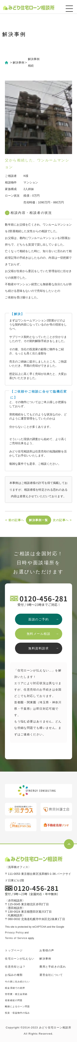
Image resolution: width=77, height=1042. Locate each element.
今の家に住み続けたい (17, 981)
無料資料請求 (38, 648)
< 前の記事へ (14, 520)
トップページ (14, 950)
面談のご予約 (38, 619)
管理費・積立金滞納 (16, 994)
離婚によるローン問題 (17, 1006)
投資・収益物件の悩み (17, 1013)
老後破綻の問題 (13, 1000)
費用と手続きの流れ (52, 966)
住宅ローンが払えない (19, 958)
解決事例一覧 (38, 520)
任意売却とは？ (15, 966)
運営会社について (51, 974)
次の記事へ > (62, 520)
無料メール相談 (39, 633)
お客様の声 (46, 950)
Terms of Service (16, 938)
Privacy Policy (14, 932)
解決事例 (45, 958)
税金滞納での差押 (15, 988)
